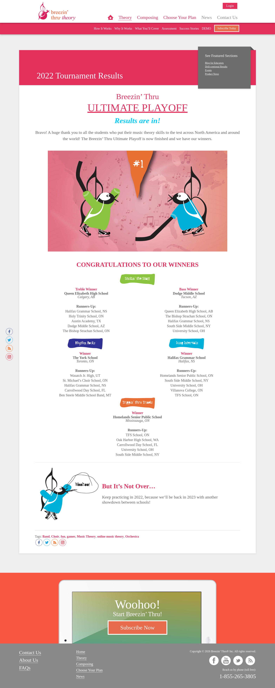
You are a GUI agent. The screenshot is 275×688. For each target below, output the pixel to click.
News (207, 17)
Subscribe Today (226, 28)
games (71, 536)
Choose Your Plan (179, 17)
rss (250, 660)
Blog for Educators (214, 63)
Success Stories (189, 28)
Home (110, 17)
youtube (226, 660)
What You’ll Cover (147, 28)
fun (63, 536)
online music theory (110, 536)
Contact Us (227, 17)
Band (46, 536)
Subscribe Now (137, 627)
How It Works (103, 28)
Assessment (169, 28)
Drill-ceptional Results (216, 66)
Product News (212, 74)
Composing (147, 17)
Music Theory (86, 536)
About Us (28, 660)
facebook (214, 660)
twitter (238, 660)
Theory (125, 17)
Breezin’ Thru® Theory (67, 11)
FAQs (25, 667)
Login (230, 6)
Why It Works (123, 28)
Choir (55, 536)
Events (208, 70)
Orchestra (132, 536)
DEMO (206, 28)
